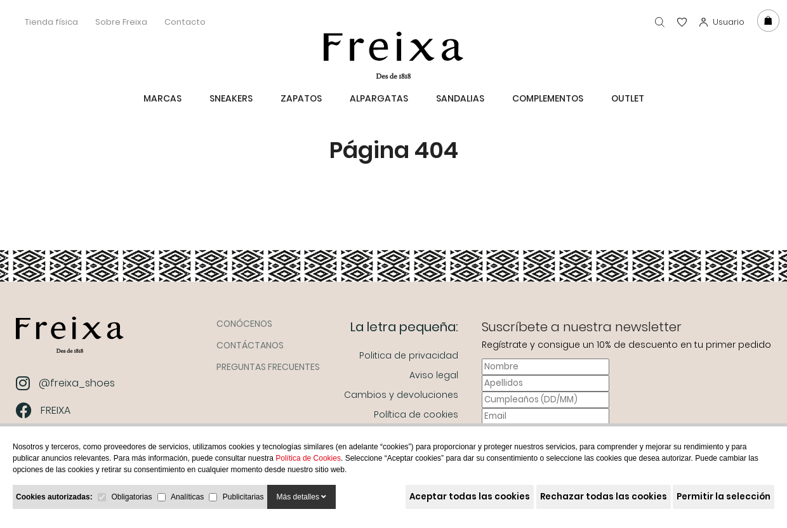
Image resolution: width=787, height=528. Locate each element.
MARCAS (162, 98)
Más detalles (302, 496)
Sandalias (460, 98)
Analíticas (187, 496)
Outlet (627, 98)
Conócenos (244, 323)
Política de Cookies (308, 458)
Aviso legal (433, 375)
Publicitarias (243, 496)
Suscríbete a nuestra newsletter (582, 327)
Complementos (547, 98)
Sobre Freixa (121, 22)
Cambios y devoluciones (401, 394)
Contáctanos (250, 345)
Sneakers (231, 98)
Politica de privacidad (408, 355)
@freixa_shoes (66, 383)
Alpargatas (379, 98)
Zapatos (301, 98)
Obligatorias (131, 496)
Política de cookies (416, 414)
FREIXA (44, 410)
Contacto (185, 22)
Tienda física (51, 22)
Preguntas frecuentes (268, 366)
